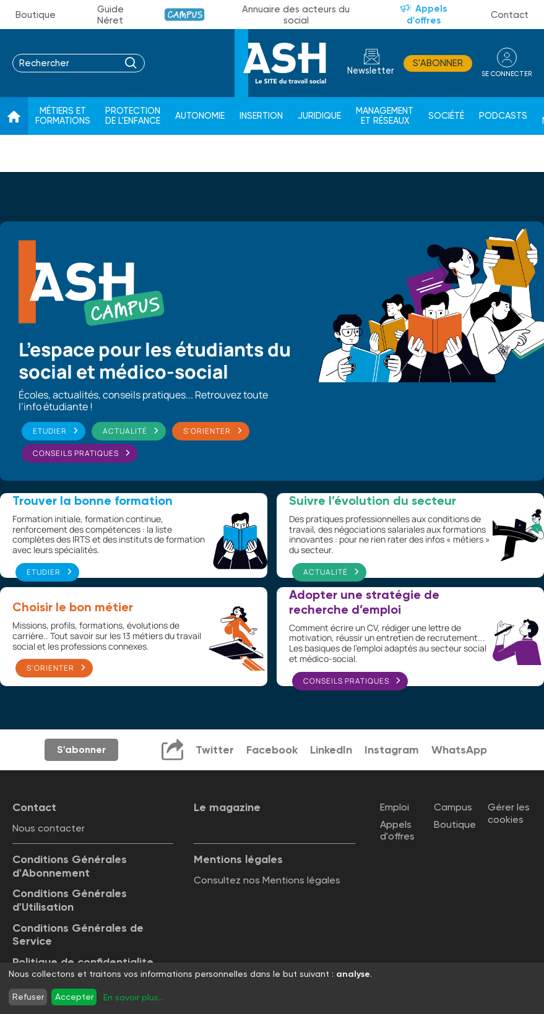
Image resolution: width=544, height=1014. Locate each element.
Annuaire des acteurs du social (296, 15)
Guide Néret (110, 15)
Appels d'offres (427, 14)
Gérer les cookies (509, 813)
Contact (510, 14)
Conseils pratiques (76, 453)
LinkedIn (331, 750)
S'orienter (207, 431)
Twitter (215, 750)
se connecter (506, 74)
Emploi (394, 807)
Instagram (392, 750)
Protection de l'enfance (132, 116)
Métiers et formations (62, 116)
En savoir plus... (133, 997)
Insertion (261, 116)
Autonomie (200, 116)
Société (446, 116)
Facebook (272, 750)
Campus (184, 14)
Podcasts (503, 116)
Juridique (319, 116)
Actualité (125, 431)
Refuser (28, 997)
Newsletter (370, 71)
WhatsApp (459, 750)
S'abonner (438, 63)
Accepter (74, 997)
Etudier (50, 431)
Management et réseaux (384, 116)
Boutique (35, 14)
